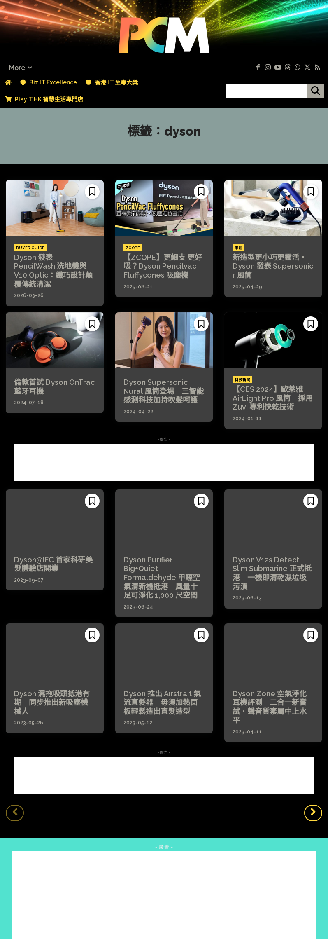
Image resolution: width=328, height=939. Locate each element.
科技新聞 (242, 368)
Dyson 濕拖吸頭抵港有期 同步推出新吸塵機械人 (54, 669)
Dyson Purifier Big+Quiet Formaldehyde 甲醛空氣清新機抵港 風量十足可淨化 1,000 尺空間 (162, 556)
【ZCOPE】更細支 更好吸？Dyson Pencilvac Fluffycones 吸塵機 (158, 264)
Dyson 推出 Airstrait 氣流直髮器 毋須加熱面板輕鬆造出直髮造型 (162, 673)
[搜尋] (315, 91)
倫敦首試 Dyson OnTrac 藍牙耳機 (54, 374)
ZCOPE (133, 248)
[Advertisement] (164, 447)
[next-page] (313, 773)
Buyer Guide (30, 248)
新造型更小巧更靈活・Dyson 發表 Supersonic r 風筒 (271, 264)
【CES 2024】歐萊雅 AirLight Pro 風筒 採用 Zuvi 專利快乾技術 (269, 384)
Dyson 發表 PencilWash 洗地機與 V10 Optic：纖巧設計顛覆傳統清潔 (53, 264)
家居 (238, 248)
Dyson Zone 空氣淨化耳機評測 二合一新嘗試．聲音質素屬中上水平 (272, 673)
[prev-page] (15, 773)
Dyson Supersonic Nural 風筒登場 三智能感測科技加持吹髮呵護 (162, 377)
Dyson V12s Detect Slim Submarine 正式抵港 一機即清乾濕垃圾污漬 (270, 552)
